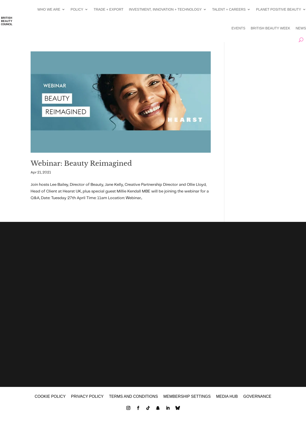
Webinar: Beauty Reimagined (81, 163)
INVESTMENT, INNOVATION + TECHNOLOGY (165, 9)
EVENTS (238, 28)
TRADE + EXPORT (108, 9)
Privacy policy (87, 399)
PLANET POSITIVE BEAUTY (278, 9)
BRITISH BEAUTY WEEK (270, 28)
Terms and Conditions (133, 399)
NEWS (301, 28)
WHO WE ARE (49, 9)
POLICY (77, 9)
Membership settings (187, 399)
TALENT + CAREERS (229, 9)
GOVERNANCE (257, 399)
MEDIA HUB (227, 399)
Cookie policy (50, 399)
